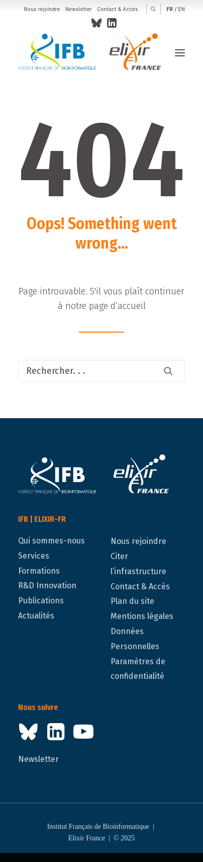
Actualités (36, 615)
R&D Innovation (47, 585)
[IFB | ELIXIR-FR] (93, 52)
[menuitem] (42, 10)
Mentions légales (142, 616)
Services (33, 556)
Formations (39, 571)
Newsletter (78, 9)
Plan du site (132, 601)
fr (170, 9)
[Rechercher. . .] (101, 371)
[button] (153, 9)
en (181, 9)
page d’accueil (117, 305)
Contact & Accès (117, 9)
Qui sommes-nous (51, 540)
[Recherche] (101, 371)
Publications (41, 600)
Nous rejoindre (42, 9)
